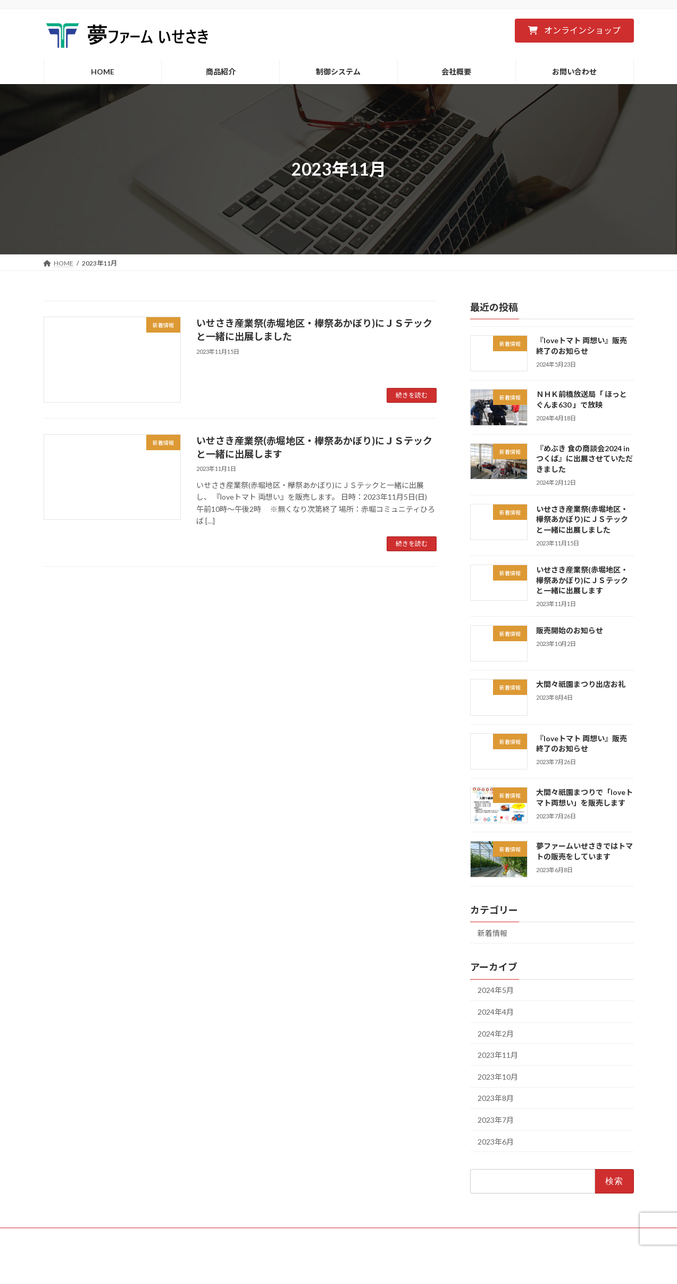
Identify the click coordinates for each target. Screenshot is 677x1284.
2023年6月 (496, 1141)
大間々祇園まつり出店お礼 (580, 684)
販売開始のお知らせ (569, 630)
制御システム (296, 1237)
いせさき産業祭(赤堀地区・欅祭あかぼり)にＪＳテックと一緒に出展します (582, 580)
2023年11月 (498, 1054)
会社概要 (349, 1237)
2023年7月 (496, 1119)
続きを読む (412, 395)
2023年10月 (498, 1076)
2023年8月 (496, 1098)
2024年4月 (496, 1011)
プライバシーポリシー (414, 1237)
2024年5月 (496, 990)
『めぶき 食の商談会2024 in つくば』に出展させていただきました (584, 459)
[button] (574, 31)
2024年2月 (496, 1033)
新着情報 (492, 933)
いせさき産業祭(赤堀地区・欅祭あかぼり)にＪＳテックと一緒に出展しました (582, 519)
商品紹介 (243, 1237)
